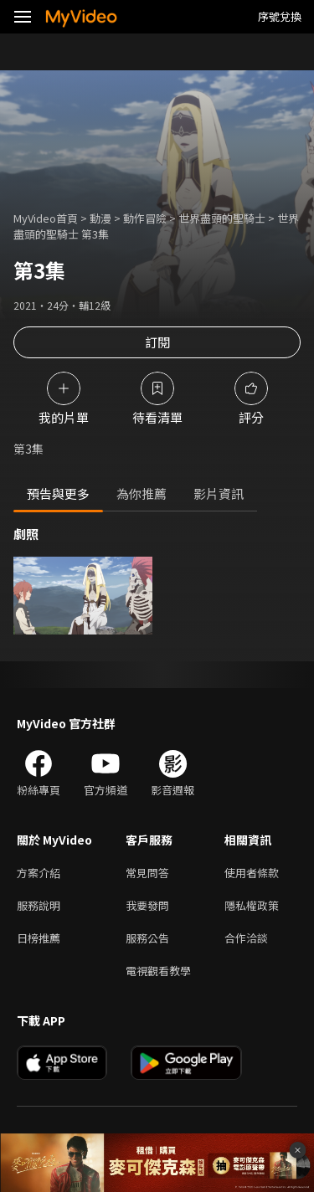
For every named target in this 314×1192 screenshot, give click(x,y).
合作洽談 (246, 938)
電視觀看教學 (158, 971)
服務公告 (147, 938)
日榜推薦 (38, 938)
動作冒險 (145, 218)
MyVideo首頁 (45, 218)
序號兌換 (279, 16)
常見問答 (147, 873)
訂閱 (157, 342)
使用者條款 (251, 873)
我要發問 (147, 905)
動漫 (100, 218)
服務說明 (38, 905)
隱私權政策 (251, 905)
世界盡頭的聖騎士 (221, 218)
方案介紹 (38, 873)
